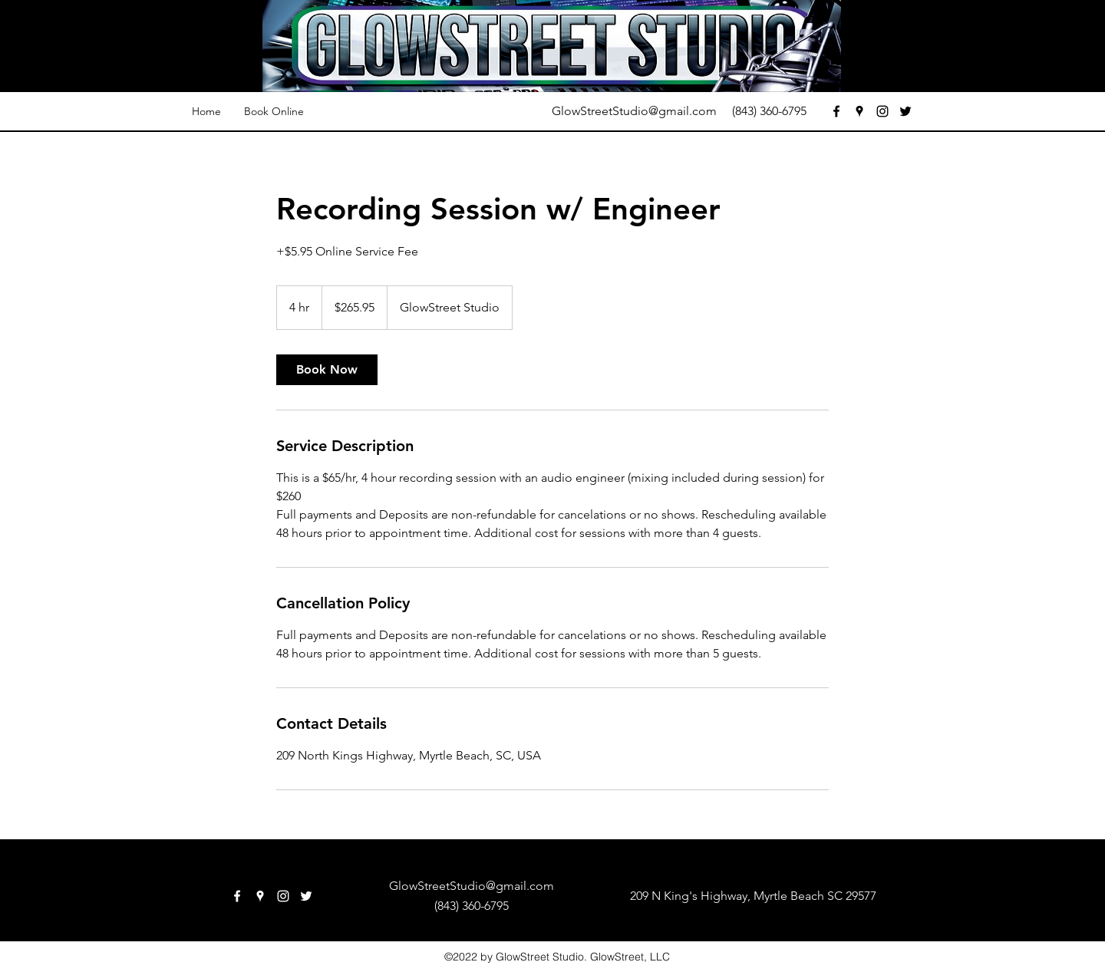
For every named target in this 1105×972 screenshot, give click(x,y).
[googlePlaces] (859, 111)
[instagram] (882, 111)
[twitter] (905, 111)
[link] (327, 369)
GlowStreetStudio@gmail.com (634, 111)
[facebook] (836, 111)
